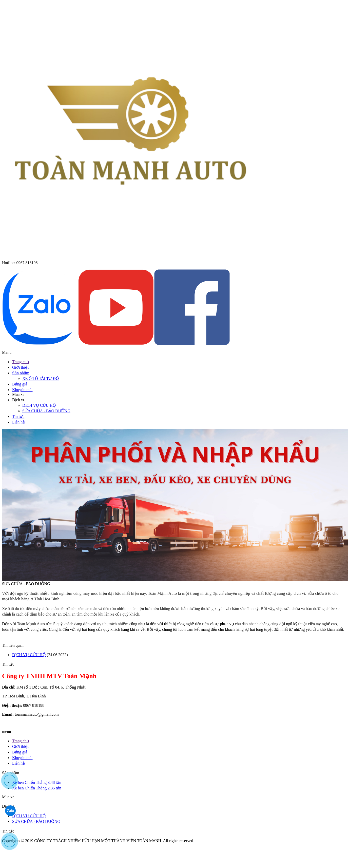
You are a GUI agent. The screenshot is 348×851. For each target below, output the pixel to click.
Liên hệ (18, 422)
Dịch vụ (19, 400)
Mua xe (18, 394)
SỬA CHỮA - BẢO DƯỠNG (46, 411)
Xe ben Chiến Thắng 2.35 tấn (36, 788)
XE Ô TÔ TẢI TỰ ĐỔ (40, 378)
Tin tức (18, 416)
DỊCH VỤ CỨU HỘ (39, 405)
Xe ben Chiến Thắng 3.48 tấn (36, 782)
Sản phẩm (20, 373)
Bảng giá (19, 384)
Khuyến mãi (22, 389)
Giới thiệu (20, 367)
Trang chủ (20, 362)
